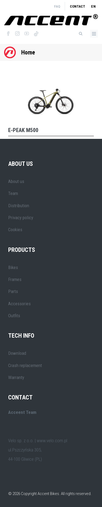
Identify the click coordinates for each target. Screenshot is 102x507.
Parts (13, 291)
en (93, 6)
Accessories (19, 303)
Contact (77, 6)
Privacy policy (20, 217)
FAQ (57, 6)
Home (28, 52)
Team (13, 193)
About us (16, 181)
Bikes (13, 267)
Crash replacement (25, 365)
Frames (14, 279)
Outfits (14, 315)
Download (17, 353)
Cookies (15, 229)
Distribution (18, 205)
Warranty (16, 377)
